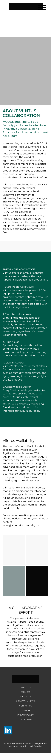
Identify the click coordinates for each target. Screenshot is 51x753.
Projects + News (25, 701)
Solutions (25, 696)
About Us (25, 687)
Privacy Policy (25, 715)
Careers (25, 710)
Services (25, 692)
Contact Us (25, 706)
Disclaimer (25, 719)
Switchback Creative (32, 746)
